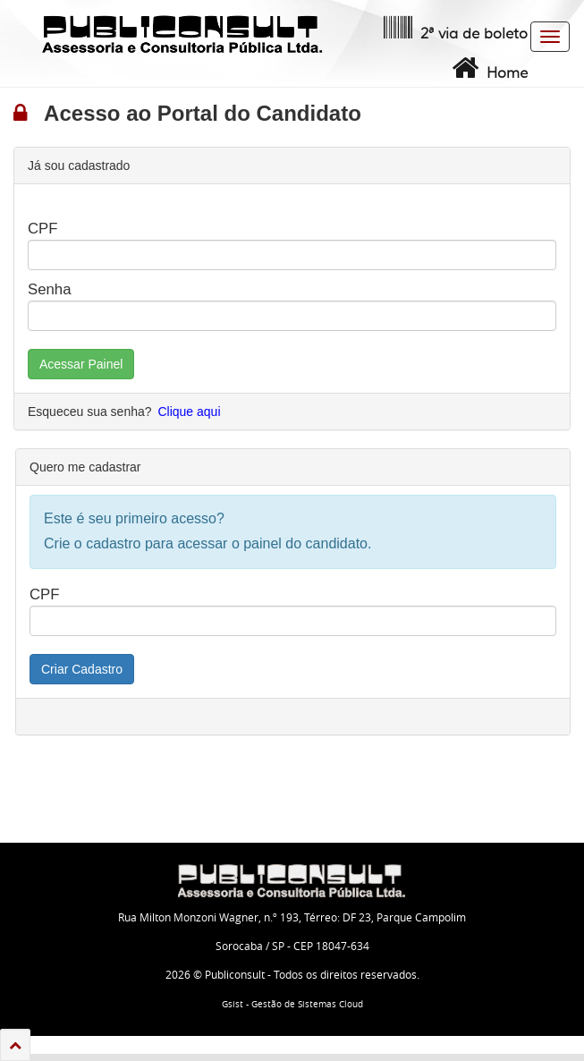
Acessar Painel (81, 364)
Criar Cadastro (82, 669)
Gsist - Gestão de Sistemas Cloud (292, 1004)
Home (488, 68)
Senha (50, 289)
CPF (43, 228)
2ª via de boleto (454, 28)
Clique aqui (188, 411)
